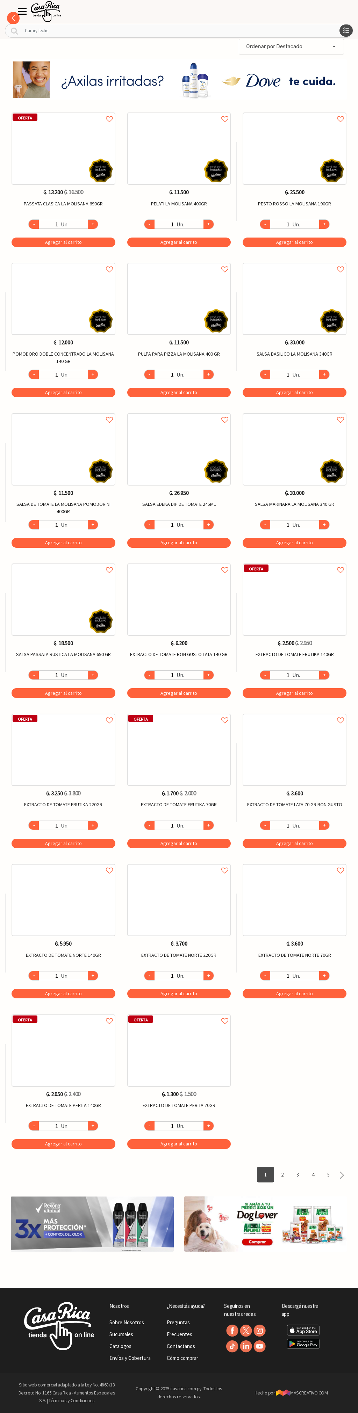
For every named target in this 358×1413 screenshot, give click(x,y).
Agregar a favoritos (63, 111)
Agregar (63, 242)
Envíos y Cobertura (130, 1358)
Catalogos (120, 1346)
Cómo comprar (182, 1358)
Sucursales (121, 1334)
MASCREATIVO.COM (302, 1393)
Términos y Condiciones (72, 1400)
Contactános (181, 1346)
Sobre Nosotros (126, 1322)
